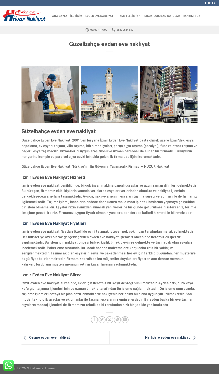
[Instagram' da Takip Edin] (209, 3)
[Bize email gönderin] (213, 3)
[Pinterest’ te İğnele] (117, 319)
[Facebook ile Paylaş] (94, 319)
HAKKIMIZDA (192, 15)
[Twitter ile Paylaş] (102, 319)
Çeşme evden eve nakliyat (45, 338)
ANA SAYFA (59, 15)
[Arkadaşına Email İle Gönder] (109, 319)
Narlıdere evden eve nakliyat (171, 338)
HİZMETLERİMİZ (129, 16)
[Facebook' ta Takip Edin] (205, 3)
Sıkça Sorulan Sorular (162, 15)
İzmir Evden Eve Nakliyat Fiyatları (53, 223)
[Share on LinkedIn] (125, 319)
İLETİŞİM (76, 15)
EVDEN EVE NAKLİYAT (99, 15)
